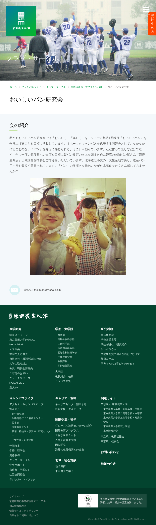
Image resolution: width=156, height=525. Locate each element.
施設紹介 (14, 409)
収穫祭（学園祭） (19, 469)
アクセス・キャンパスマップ (26, 404)
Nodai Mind (16, 344)
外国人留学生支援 (65, 440)
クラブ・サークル (56, 87)
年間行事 (14, 445)
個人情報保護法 (17, 505)
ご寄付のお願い (18, 373)
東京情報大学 (110, 430)
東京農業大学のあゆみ (22, 339)
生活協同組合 (17, 474)
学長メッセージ (18, 335)
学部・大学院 (64, 329)
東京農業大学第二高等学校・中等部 (122, 413)
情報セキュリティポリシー (23, 510)
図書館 (15, 422)
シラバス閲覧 (63, 381)
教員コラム (107, 358)
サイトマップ (16, 496)
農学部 (61, 335)
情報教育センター (21, 427)
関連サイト (108, 398)
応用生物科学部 (66, 339)
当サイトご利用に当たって (23, 515)
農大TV (13, 387)
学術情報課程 (65, 365)
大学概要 (14, 349)
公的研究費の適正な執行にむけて (120, 354)
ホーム (13, 87)
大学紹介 (15, 329)
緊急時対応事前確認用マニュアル (27, 501)
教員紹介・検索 (64, 376)
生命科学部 (64, 343)
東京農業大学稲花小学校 (116, 426)
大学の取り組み (18, 363)
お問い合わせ (110, 452)
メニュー (146, 14)
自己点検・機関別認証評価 (25, 358)
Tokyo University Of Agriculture (113, 519)
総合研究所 (107, 335)
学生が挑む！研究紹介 (114, 344)
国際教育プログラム (67, 430)
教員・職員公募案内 (21, 368)
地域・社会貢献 (65, 460)
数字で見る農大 (18, 354)
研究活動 (107, 329)
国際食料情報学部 (67, 352)
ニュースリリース (19, 378)
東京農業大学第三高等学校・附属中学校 (122, 419)
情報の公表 (108, 464)
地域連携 (60, 466)
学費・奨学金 (17, 450)
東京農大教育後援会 (112, 436)
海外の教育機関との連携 (69, 449)
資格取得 (14, 455)
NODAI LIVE (16, 382)
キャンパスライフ (31, 87)
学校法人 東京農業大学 (114, 404)
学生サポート (17, 464)
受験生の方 (152, 23)
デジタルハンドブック (22, 479)
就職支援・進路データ (68, 409)
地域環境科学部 (66, 348)
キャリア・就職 (65, 398)
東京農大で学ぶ (64, 471)
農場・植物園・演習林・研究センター (31, 433)
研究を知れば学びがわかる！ (118, 363)
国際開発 (60, 444)
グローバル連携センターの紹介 (73, 425)
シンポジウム (108, 349)
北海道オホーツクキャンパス (86, 87)
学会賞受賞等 (108, 339)
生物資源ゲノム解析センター (27, 418)
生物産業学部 (65, 356)
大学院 (59, 371)
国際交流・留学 (65, 419)
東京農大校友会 (110, 441)
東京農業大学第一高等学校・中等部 (122, 409)
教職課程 (62, 361)
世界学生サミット (65, 435)
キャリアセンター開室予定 (71, 404)
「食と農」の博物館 (23, 439)
